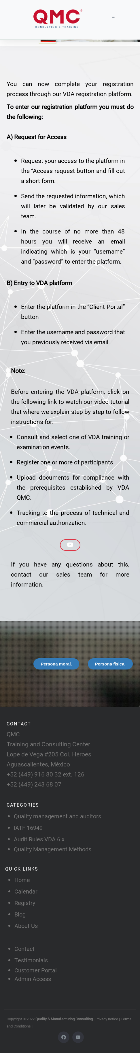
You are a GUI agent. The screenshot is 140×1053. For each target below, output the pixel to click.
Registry (24, 902)
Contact (24, 948)
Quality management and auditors (57, 816)
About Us (26, 925)
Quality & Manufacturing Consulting (64, 1019)
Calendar (25, 891)
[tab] (56, 663)
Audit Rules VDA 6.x (39, 839)
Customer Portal (35, 970)
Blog (20, 914)
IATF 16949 (28, 827)
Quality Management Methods (52, 849)
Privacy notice (107, 1019)
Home (22, 879)
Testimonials (31, 960)
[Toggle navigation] (112, 17)
